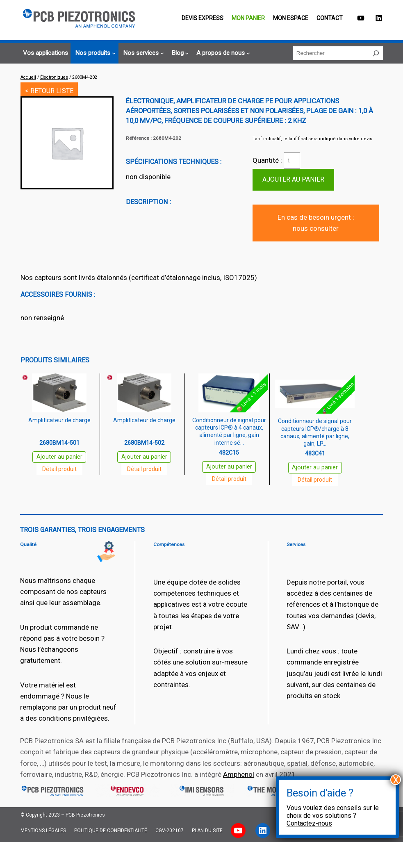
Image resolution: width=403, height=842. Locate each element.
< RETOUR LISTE (49, 91)
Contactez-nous (309, 823)
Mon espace (290, 18)
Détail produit (59, 469)
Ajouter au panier (293, 179)
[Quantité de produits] (292, 160)
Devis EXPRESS (202, 18)
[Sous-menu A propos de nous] (222, 53)
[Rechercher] (376, 53)
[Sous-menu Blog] (179, 53)
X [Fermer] (396, 779)
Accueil (28, 77)
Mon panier (248, 18)
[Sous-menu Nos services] (142, 53)
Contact (329, 18)
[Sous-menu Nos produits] (94, 53)
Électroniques (54, 77)
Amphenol (238, 774)
